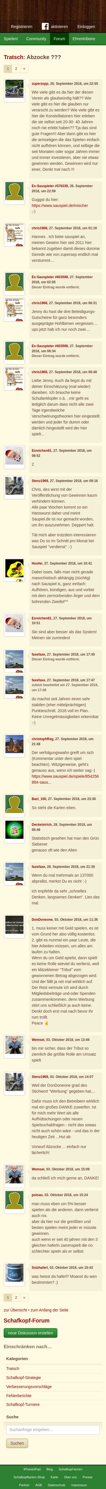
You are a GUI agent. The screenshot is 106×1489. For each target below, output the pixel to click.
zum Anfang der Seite (49, 1310)
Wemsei (38, 1040)
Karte (54, 1477)
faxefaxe (38, 654)
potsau (37, 1195)
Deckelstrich (42, 825)
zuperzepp (40, 84)
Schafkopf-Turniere (23, 1404)
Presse (88, 1477)
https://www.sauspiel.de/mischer (60, 205)
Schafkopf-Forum (26, 1320)
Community (36, 38)
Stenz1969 (40, 481)
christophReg (42, 739)
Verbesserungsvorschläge (29, 1386)
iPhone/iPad (31, 1469)
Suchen (17, 1443)
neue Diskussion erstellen (30, 1333)
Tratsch (13, 57)
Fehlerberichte (19, 1395)
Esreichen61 (41, 451)
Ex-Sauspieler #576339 (50, 186)
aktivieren (55, 27)
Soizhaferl (40, 1268)
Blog (49, 1469)
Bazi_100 (39, 799)
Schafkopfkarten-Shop (29, 1477)
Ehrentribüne (84, 38)
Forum (59, 38)
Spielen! (11, 38)
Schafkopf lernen (71, 1469)
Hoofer (37, 563)
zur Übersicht (15, 1310)
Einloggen (86, 26)
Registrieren (21, 26)
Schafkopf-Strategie (23, 1377)
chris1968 (39, 228)
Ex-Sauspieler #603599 (50, 277)
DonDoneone (42, 920)
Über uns (70, 1477)
